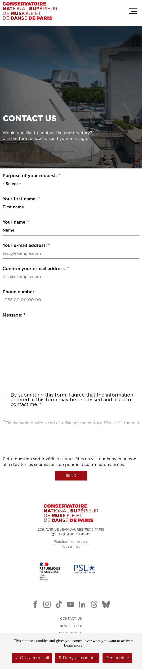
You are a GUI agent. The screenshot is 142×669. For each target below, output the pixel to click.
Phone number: (19, 292)
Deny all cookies (77, 658)
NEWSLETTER (71, 626)
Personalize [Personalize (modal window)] (117, 658)
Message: (14, 315)
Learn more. (73, 645)
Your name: (16, 222)
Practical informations (71, 541)
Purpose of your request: (31, 176)
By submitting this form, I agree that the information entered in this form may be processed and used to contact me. (72, 400)
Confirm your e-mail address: (36, 269)
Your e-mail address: (26, 245)
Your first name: (21, 199)
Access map (71, 546)
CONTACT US (71, 618)
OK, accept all (32, 658)
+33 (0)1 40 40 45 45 (73, 534)
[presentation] (43, 446)
